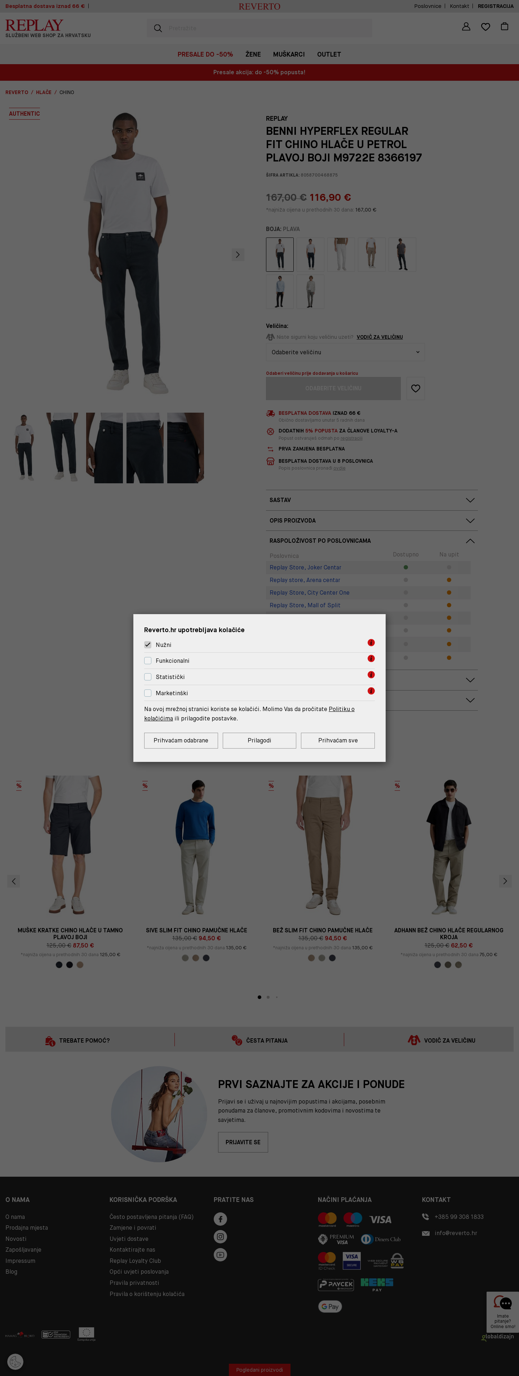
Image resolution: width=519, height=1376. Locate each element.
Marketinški (172, 693)
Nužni (164, 645)
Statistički (170, 677)
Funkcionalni (173, 661)
